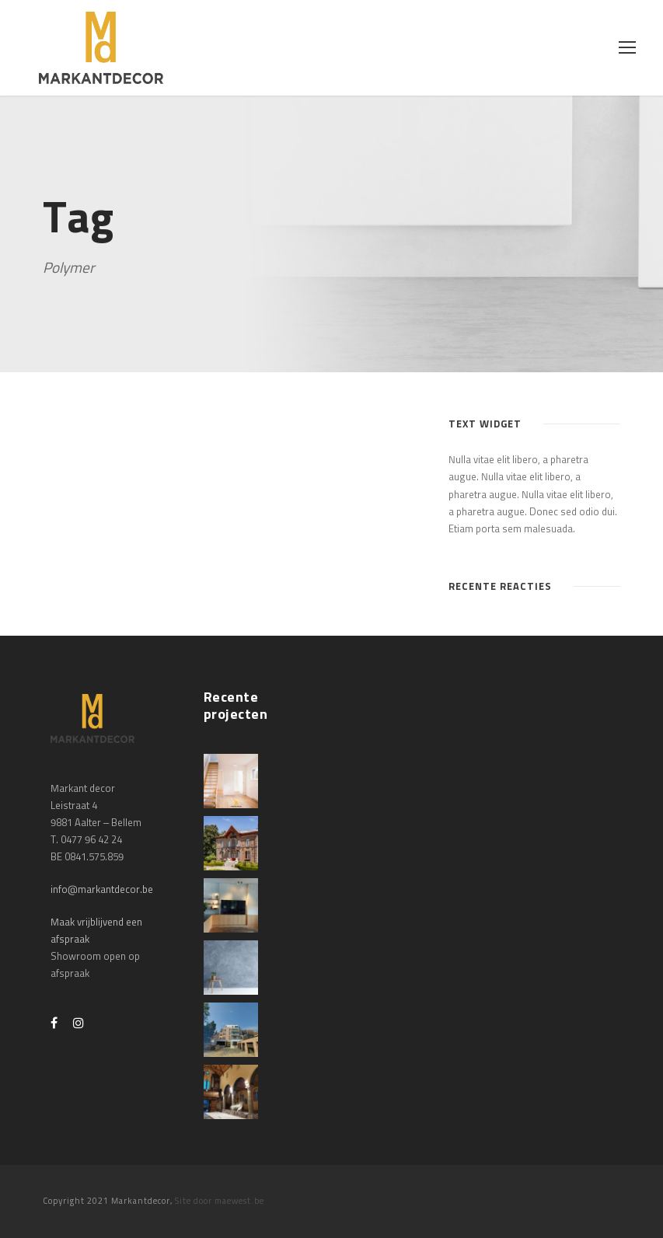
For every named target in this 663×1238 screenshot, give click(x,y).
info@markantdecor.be (102, 890)
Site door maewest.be (219, 1201)
